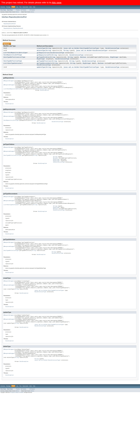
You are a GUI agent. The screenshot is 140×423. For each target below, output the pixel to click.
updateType (41, 70)
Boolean (83, 59)
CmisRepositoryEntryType (17, 54)
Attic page (56, 2)
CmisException (44, 95)
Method (17, 11)
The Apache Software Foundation (17, 421)
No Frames (23, 10)
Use (17, 7)
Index (30, 7)
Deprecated (25, 7)
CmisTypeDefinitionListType (14, 59)
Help (34, 7)
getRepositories (43, 54)
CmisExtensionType (112, 49)
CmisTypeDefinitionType (89, 49)
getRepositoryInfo (44, 56)
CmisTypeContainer (15, 66)
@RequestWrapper (9, 84)
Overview (3, 7)
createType (41, 49)
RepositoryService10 (18, 28)
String (48, 49)
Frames (18, 10)
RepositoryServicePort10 (10, 23)
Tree (20, 7)
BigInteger (114, 59)
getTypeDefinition (44, 63)
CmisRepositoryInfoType (12, 56)
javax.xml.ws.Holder (71, 49)
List (5, 54)
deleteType (41, 51)
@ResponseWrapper (9, 89)
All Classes (32, 10)
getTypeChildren (43, 59)
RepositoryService (8, 28)
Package (8, 7)
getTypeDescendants (44, 66)
